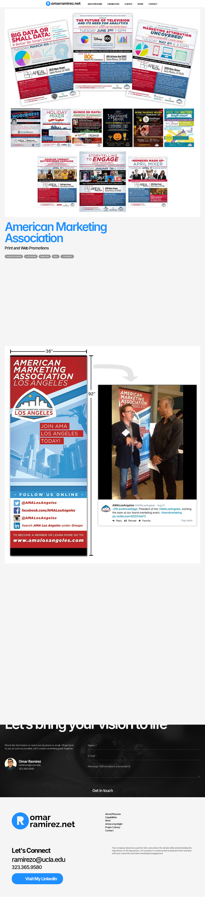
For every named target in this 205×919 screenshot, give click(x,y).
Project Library (112, 827)
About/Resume (113, 814)
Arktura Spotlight (114, 823)
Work (108, 820)
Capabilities (111, 817)
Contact (109, 830)
